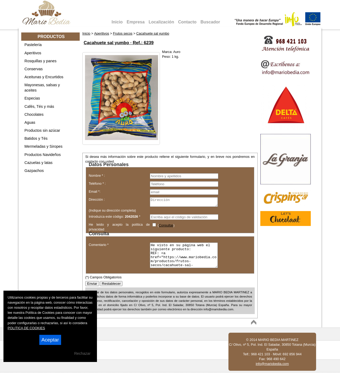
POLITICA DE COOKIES (26, 328)
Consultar (166, 227)
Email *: (94, 191)
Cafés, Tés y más (39, 106)
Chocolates (34, 114)
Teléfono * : (97, 184)
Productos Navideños (42, 155)
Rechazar (82, 353)
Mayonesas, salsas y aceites (42, 87)
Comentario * (99, 246)
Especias (32, 98)
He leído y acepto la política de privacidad (119, 228)
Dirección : (97, 199)
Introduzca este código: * (114, 218)
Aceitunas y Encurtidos (43, 77)
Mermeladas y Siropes (43, 146)
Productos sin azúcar (42, 130)
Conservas (33, 69)
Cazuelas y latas (38, 162)
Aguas (29, 122)
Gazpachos (34, 170)
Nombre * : (97, 176)
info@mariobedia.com (272, 370)
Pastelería (33, 45)
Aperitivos (32, 53)
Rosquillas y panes (40, 61)
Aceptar (50, 340)
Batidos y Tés (36, 138)
